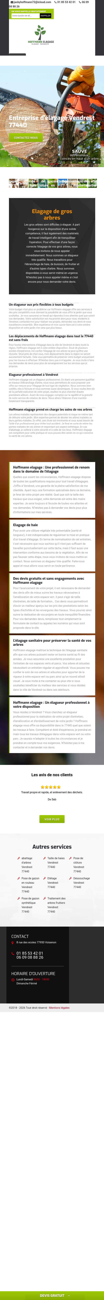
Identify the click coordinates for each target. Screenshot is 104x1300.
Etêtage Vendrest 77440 (53, 883)
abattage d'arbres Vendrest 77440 (27, 865)
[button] (47, 164)
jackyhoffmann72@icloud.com (31, 2)
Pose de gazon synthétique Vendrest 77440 (30, 905)
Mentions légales (59, 1007)
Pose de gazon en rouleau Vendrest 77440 (30, 885)
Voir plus (51, 819)
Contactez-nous (26, 137)
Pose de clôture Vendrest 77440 (78, 865)
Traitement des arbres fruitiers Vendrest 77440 (57, 905)
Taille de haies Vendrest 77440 (56, 863)
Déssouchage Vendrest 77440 (81, 883)
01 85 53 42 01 (65, 2)
